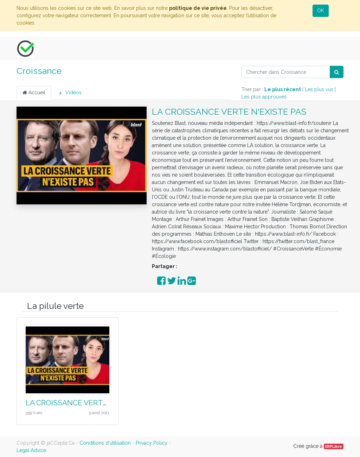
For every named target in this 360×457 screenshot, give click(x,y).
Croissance (39, 71)
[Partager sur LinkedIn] (182, 282)
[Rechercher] (336, 72)
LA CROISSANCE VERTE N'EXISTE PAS (229, 112)
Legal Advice (31, 450)
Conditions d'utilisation (105, 443)
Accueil (33, 92)
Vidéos (69, 93)
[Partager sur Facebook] (161, 282)
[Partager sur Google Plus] (191, 282)
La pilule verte (55, 306)
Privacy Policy (151, 443)
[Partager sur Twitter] (171, 282)
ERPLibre (333, 446)
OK (320, 10)
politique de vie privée (198, 8)
